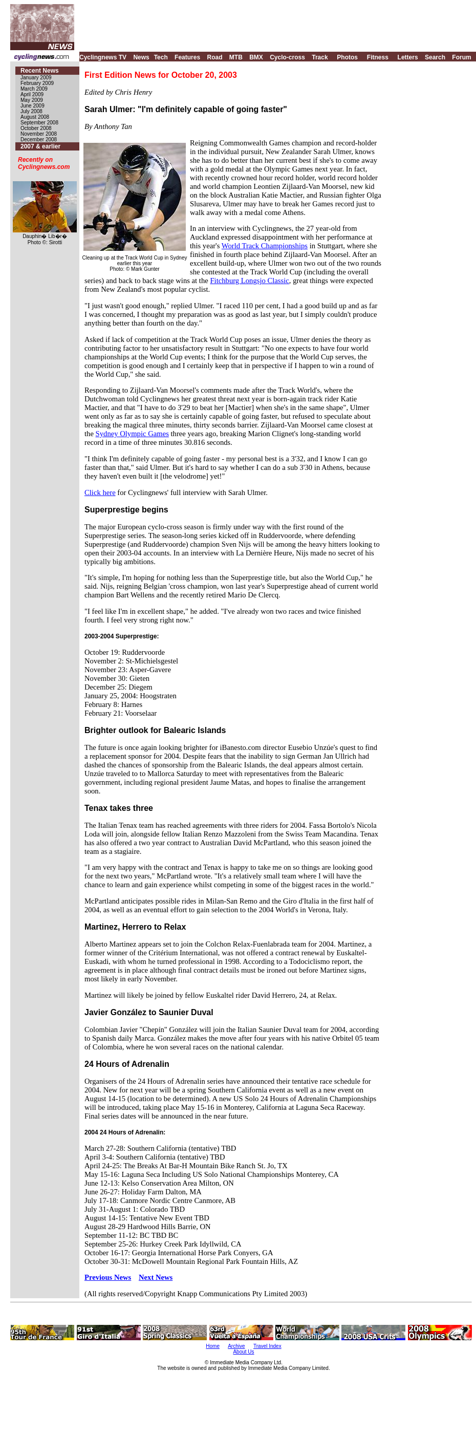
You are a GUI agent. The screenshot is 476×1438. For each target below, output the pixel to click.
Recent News (39, 70)
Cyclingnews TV (102, 57)
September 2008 (39, 122)
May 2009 (31, 100)
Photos (347, 57)
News (141, 57)
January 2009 (36, 77)
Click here (100, 492)
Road (214, 57)
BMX (256, 57)
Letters (408, 57)
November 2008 (38, 134)
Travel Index (267, 1346)
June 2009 (32, 106)
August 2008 (34, 117)
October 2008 (36, 128)
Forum (461, 57)
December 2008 (38, 139)
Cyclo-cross (287, 57)
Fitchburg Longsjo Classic (249, 280)
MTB (236, 57)
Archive (236, 1346)
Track (320, 57)
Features (187, 57)
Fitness (377, 57)
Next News (155, 1277)
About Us (243, 1352)
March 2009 (34, 89)
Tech (161, 57)
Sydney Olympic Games (132, 434)
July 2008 (31, 111)
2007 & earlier (40, 146)
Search (435, 57)
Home (213, 1346)
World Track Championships (265, 246)
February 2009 (37, 83)
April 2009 (32, 94)
